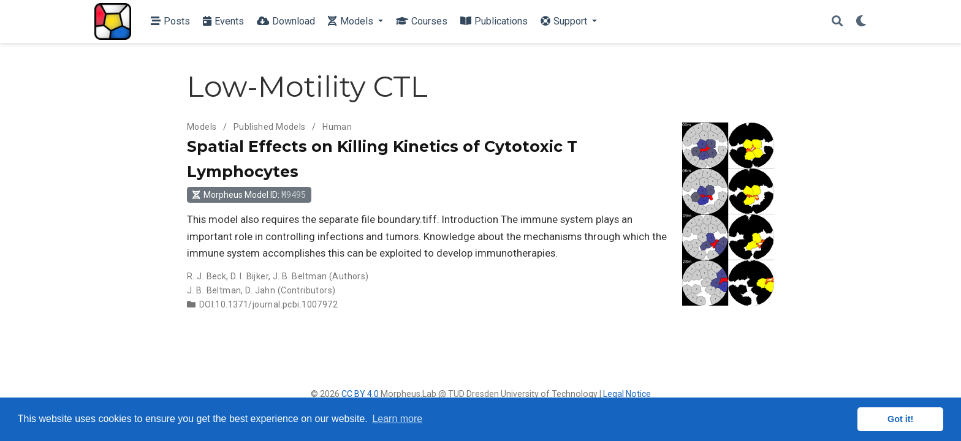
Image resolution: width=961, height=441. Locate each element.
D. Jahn (260, 290)
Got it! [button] (900, 419)
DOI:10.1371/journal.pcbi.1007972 (268, 304)
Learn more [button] (397, 418)
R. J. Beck (206, 276)
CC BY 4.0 (360, 394)
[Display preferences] (861, 22)
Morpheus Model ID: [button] (248, 194)
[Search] (837, 22)
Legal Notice (627, 394)
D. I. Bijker (249, 276)
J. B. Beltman (300, 276)
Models (202, 127)
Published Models (270, 127)
